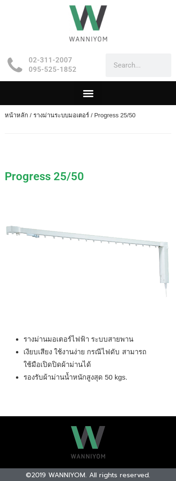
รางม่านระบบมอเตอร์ (61, 115)
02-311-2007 (50, 60)
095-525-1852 (53, 69)
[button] (88, 93)
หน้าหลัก (16, 115)
